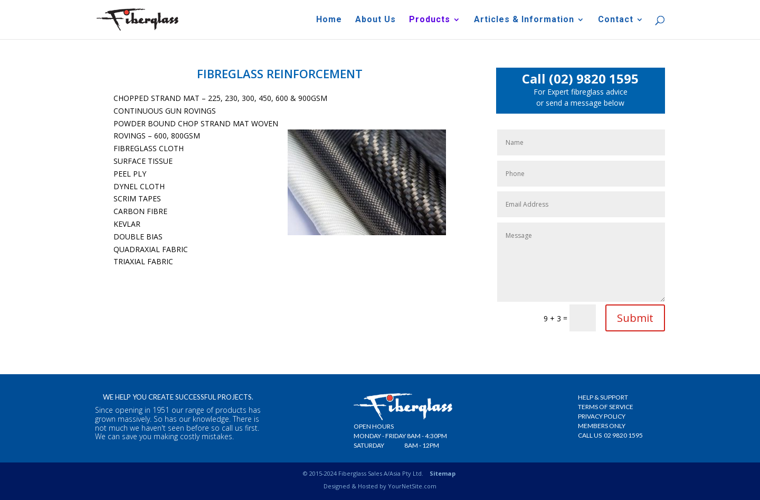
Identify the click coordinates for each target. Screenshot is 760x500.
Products (429, 20)
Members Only (601, 426)
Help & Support (603, 397)
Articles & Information (524, 20)
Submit (635, 318)
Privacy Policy (601, 416)
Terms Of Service (605, 407)
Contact (615, 20)
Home (329, 20)
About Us (375, 20)
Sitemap (442, 473)
